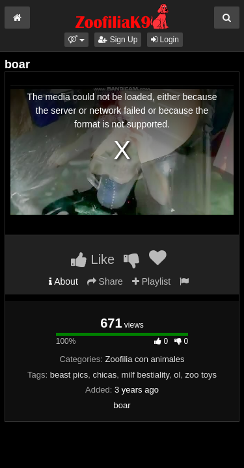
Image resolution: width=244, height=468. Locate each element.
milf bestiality (145, 375)
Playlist (151, 281)
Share (105, 281)
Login (165, 39)
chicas (104, 375)
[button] (76, 39)
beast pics (69, 375)
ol (177, 375)
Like (93, 259)
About (63, 281)
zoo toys (201, 375)
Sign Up (117, 39)
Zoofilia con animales (144, 359)
